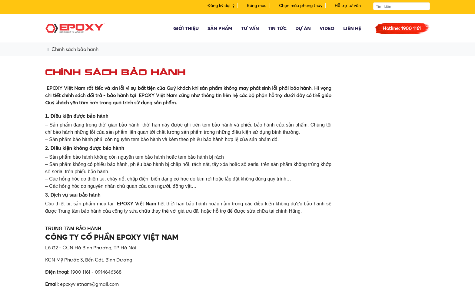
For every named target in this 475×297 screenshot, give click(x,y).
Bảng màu (257, 5)
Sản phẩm (220, 28)
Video (327, 28)
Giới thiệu (186, 28)
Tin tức (277, 28)
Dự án (303, 28)
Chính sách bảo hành (74, 49)
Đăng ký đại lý (221, 5)
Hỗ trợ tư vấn (348, 5)
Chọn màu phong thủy (300, 5)
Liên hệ (352, 28)
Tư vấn (250, 28)
